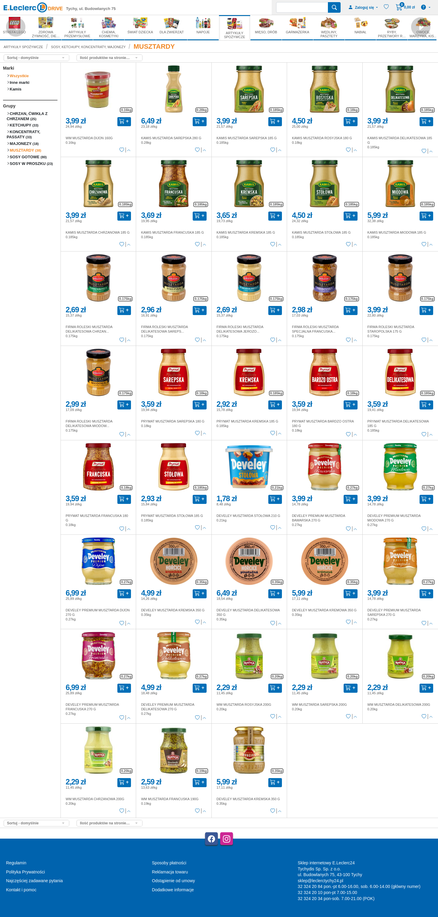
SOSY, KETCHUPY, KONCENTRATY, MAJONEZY (88, 47)
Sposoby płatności (169, 862)
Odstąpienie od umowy (173, 880)
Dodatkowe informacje (173, 889)
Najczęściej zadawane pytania (34, 880)
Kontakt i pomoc (21, 889)
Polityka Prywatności (25, 871)
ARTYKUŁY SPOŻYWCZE (23, 47)
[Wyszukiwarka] (302, 7)
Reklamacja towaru (170, 871)
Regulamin (16, 862)
